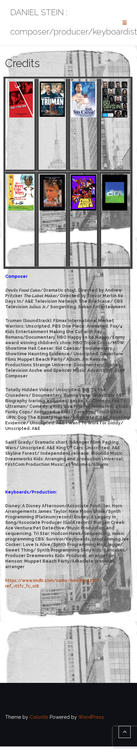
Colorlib (39, 717)
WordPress (91, 717)
